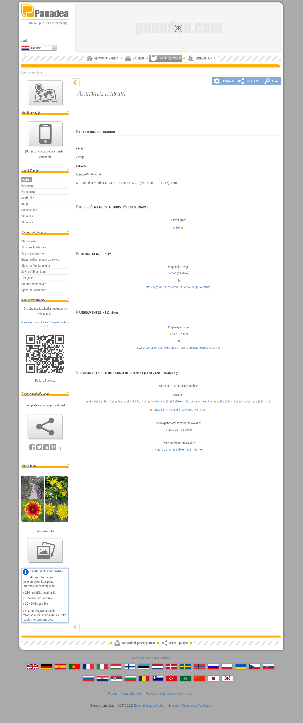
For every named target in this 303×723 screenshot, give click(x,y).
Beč (177, 227)
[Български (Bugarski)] (130, 678)
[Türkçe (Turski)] (171, 678)
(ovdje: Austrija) (178, 287)
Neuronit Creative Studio (149, 705)
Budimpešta (189, 705)
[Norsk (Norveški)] (199, 667)
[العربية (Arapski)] (185, 678)
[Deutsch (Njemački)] (46, 667)
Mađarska (182, 401)
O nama (112, 693)
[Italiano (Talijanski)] (102, 667)
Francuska (132, 401)
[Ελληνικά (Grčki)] (158, 678)
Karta (174, 183)
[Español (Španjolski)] (60, 667)
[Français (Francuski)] (88, 667)
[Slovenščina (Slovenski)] (88, 678)
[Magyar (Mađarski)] (116, 667)
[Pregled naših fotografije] (45, 550)
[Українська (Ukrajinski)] (241, 667)
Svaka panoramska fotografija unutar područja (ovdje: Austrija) (178, 347)
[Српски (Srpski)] (116, 678)
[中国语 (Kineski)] (199, 678)
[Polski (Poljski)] (227, 667)
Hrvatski (36, 48)
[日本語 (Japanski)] (213, 678)
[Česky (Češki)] (254, 667)
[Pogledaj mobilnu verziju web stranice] (45, 134)
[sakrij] (76, 82)
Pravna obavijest (131, 693)
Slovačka (165, 410)
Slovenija (194, 410)
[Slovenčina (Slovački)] (268, 667)
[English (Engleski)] (32, 667)
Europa (80, 174)
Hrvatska (101, 401)
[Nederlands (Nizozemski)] (157, 667)
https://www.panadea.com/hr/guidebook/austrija (45, 323)
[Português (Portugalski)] (74, 667)
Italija (227, 401)
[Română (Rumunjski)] (144, 678)
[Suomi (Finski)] (130, 667)
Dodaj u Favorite (45, 380)
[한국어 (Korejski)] (227, 678)
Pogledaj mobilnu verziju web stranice (168, 693)
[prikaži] (76, 627)
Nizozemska (256, 401)
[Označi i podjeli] (45, 426)
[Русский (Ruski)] (213, 667)
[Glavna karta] (45, 93)
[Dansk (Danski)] (171, 667)
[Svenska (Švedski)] (185, 667)
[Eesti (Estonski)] (143, 667)
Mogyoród (174, 705)
